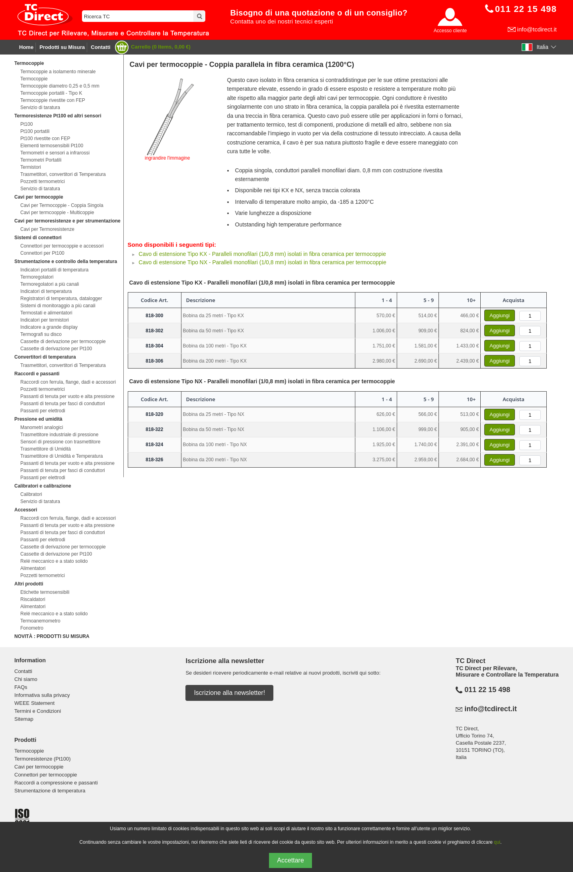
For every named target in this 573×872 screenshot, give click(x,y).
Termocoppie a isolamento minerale (58, 71)
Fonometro (31, 628)
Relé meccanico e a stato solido (54, 561)
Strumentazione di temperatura (49, 791)
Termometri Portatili (40, 160)
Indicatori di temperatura (46, 291)
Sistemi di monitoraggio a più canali (58, 305)
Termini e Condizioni (37, 711)
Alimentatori (32, 568)
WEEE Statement (34, 703)
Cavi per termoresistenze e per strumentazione (67, 221)
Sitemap (23, 719)
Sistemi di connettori (38, 237)
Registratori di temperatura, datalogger (61, 298)
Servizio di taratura (40, 107)
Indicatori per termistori (44, 320)
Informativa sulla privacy (42, 695)
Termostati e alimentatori (46, 313)
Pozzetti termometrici (42, 181)
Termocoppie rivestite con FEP (52, 100)
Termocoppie (29, 63)
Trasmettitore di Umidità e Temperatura (61, 456)
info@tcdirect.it (537, 29)
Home (26, 47)
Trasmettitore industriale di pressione (59, 434)
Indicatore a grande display (49, 327)
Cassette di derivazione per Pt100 (56, 348)
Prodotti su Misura (62, 47)
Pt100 (26, 124)
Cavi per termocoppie (38, 197)
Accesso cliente (450, 30)
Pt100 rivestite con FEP (45, 138)
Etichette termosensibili (44, 592)
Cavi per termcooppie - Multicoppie (57, 212)
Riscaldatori (32, 599)
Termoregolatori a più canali (49, 284)
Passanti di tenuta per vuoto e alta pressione (67, 396)
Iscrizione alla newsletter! (229, 692)
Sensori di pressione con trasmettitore (60, 442)
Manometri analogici (41, 427)
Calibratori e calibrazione (42, 486)
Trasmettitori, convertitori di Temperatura (63, 174)
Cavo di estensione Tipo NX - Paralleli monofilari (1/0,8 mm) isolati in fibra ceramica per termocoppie (262, 262)
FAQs (20, 687)
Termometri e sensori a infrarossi (55, 153)
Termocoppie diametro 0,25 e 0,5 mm (59, 86)
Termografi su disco (41, 334)
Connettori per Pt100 (42, 253)
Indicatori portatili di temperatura (54, 270)
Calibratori (31, 494)
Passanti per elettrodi (42, 411)
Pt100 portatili (34, 131)
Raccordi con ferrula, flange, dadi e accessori (68, 382)
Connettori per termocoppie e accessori (61, 246)
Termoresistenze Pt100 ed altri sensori (57, 116)
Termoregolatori (36, 277)
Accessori (25, 510)
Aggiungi (499, 315)
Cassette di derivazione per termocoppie (63, 341)
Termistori (30, 167)
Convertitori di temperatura (45, 357)
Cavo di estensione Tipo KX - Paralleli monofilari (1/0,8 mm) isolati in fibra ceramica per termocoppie (262, 254)
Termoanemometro (40, 621)
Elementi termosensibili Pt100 (51, 145)
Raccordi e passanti (36, 374)
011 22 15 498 (487, 690)
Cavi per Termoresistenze (47, 229)
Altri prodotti (28, 584)
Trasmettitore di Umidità (45, 449)
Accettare (290, 860)
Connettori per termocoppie (45, 775)
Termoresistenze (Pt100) (42, 759)
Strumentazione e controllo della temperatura (65, 261)
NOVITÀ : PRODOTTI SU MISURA (52, 636)
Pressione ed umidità (38, 419)
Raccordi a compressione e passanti (56, 783)
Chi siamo (25, 679)
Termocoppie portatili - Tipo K (51, 93)
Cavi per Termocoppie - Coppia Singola (61, 205)
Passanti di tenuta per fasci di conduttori (62, 403)
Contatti (100, 47)
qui (497, 842)
